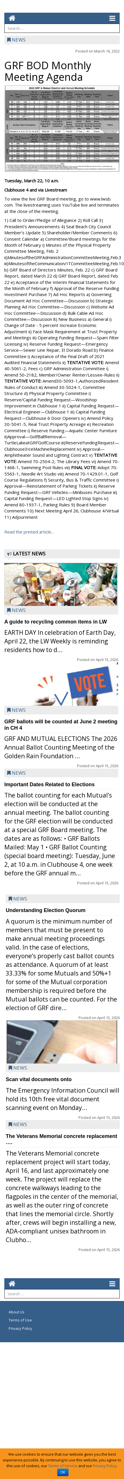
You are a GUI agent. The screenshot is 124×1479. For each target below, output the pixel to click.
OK (62, 1472)
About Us (16, 1312)
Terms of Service (62, 1465)
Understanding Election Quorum (45, 910)
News (19, 39)
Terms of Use (20, 1320)
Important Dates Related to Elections (49, 784)
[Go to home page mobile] (10, 18)
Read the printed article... (29, 532)
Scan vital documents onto (39, 1079)
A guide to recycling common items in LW (55, 622)
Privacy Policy (20, 1328)
